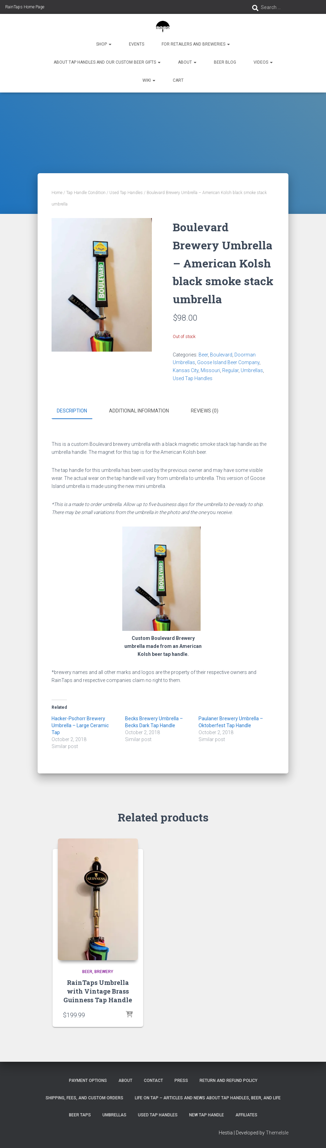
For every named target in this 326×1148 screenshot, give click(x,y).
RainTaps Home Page (24, 7)
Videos (263, 62)
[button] (109, 44)
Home (57, 192)
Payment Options (88, 1080)
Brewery (103, 971)
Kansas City (186, 370)
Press (181, 1080)
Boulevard (221, 355)
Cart (178, 80)
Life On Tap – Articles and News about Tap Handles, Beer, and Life (208, 1097)
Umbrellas (252, 370)
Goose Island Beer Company (228, 362)
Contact (153, 1080)
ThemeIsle (277, 1132)
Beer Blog (225, 62)
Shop (103, 44)
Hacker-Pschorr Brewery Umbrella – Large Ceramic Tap (80, 725)
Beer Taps (80, 1114)
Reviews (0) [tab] (204, 411)
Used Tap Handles (126, 192)
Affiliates (246, 1114)
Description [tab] (72, 411)
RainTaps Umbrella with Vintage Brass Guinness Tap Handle (97, 991)
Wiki (148, 80)
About (187, 62)
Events (136, 44)
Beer (203, 355)
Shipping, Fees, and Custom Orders (84, 1097)
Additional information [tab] (139, 411)
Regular (230, 370)
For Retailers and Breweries (196, 44)
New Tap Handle (206, 1114)
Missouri (210, 370)
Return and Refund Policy (228, 1080)
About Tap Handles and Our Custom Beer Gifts (107, 62)
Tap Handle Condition (86, 192)
